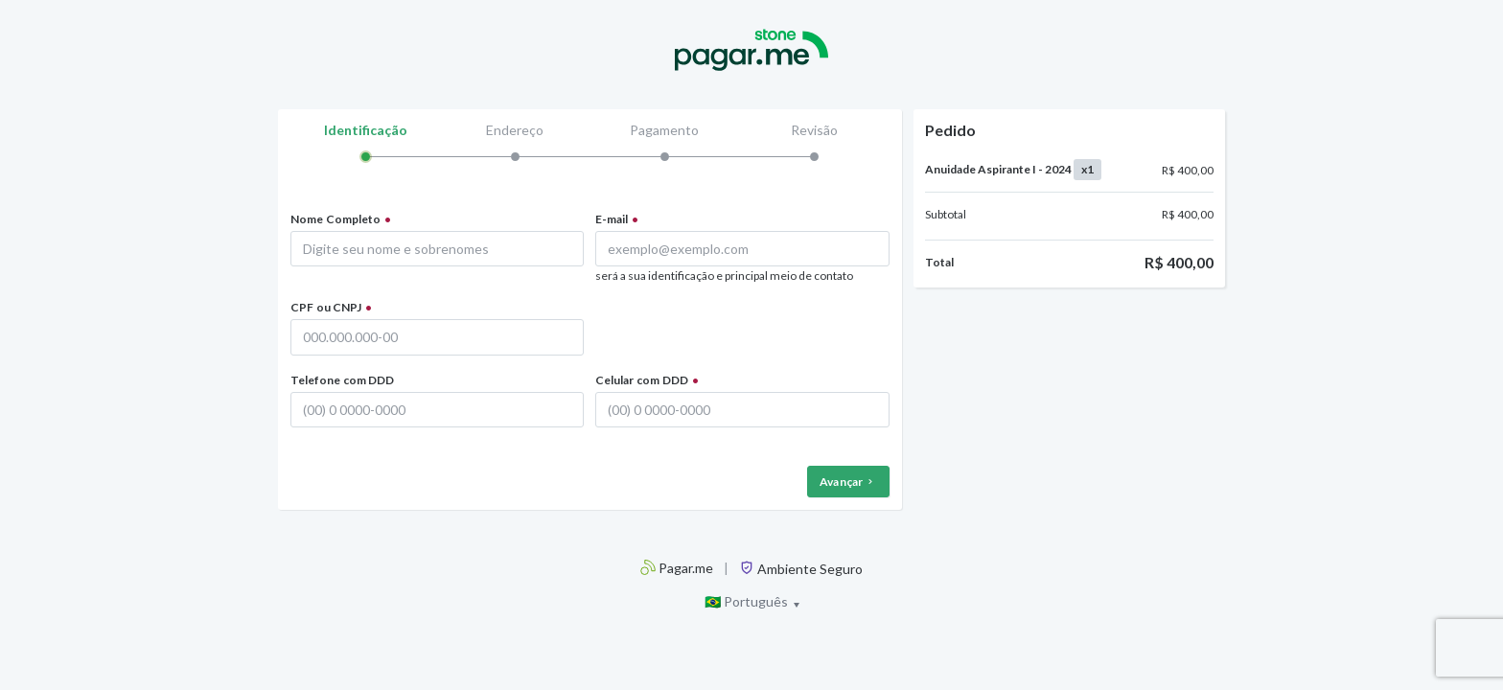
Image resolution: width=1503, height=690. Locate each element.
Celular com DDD (641, 380)
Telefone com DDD (342, 380)
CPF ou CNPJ (325, 307)
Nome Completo (335, 219)
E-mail (611, 219)
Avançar (848, 481)
